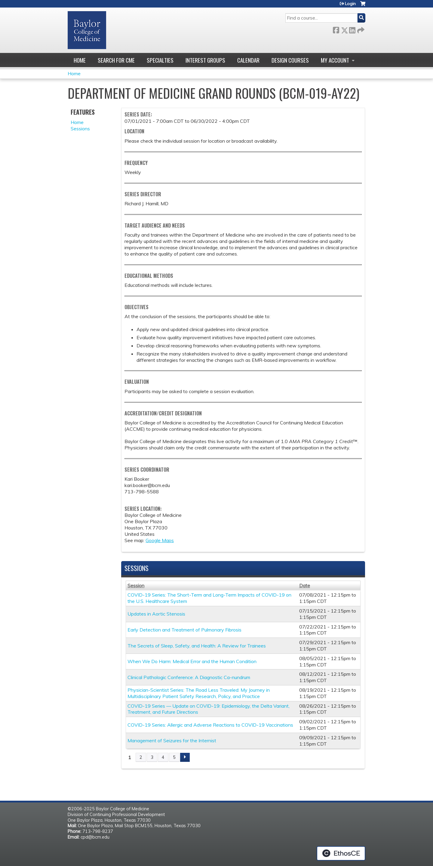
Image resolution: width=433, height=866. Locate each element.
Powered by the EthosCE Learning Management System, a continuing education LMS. (341, 853)
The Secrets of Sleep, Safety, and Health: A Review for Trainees (196, 646)
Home (80, 60)
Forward (360, 29)
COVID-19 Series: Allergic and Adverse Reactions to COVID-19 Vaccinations (210, 725)
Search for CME (116, 60)
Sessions (80, 129)
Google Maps (160, 540)
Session (135, 585)
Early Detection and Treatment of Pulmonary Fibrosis (184, 630)
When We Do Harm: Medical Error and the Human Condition (191, 661)
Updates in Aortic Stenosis (156, 614)
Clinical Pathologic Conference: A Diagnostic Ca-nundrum (188, 677)
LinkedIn (352, 29)
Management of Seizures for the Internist (171, 740)
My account (335, 60)
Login (350, 4)
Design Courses (290, 60)
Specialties (160, 60)
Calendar (248, 60)
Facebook (336, 29)
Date (304, 585)
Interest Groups (205, 60)
